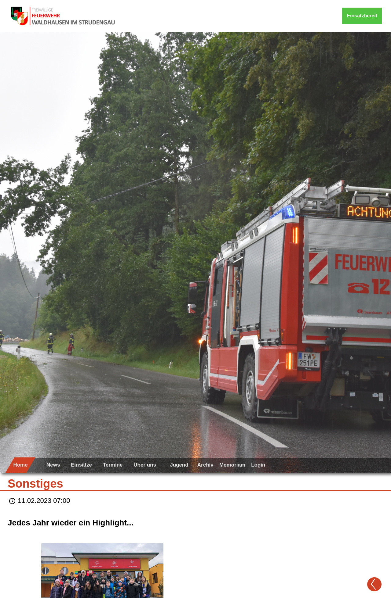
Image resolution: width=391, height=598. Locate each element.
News (53, 465)
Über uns (144, 465)
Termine (113, 465)
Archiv (205, 465)
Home (20, 465)
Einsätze (81, 465)
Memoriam (232, 465)
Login (258, 465)
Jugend (179, 465)
